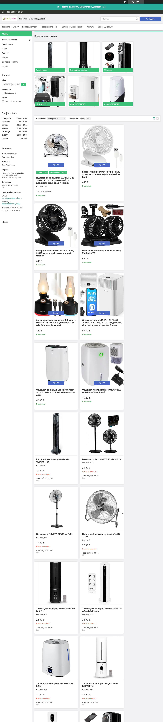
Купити (54, 158)
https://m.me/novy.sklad (11, 204)
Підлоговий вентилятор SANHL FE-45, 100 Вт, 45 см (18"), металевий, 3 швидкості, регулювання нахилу (54, 173)
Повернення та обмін (49, 27)
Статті (4, 48)
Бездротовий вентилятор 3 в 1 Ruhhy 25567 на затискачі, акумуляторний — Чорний (136, 167)
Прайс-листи (7, 44)
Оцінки (5, 66)
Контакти (90, 27)
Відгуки (5, 57)
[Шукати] (136, 19)
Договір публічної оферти (72, 27)
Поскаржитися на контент (78, 719)
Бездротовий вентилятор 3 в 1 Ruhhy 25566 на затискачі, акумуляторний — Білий (94, 167)
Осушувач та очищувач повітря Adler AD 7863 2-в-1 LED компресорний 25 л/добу (52, 311)
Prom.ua (93, 715)
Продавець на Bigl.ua (81, 717)
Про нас (5, 53)
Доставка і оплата (29, 27)
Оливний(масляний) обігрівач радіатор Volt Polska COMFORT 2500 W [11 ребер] (51, 596)
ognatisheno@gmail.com (12, 198)
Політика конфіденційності (97, 719)
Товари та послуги (9, 27)
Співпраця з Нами (105, 27)
